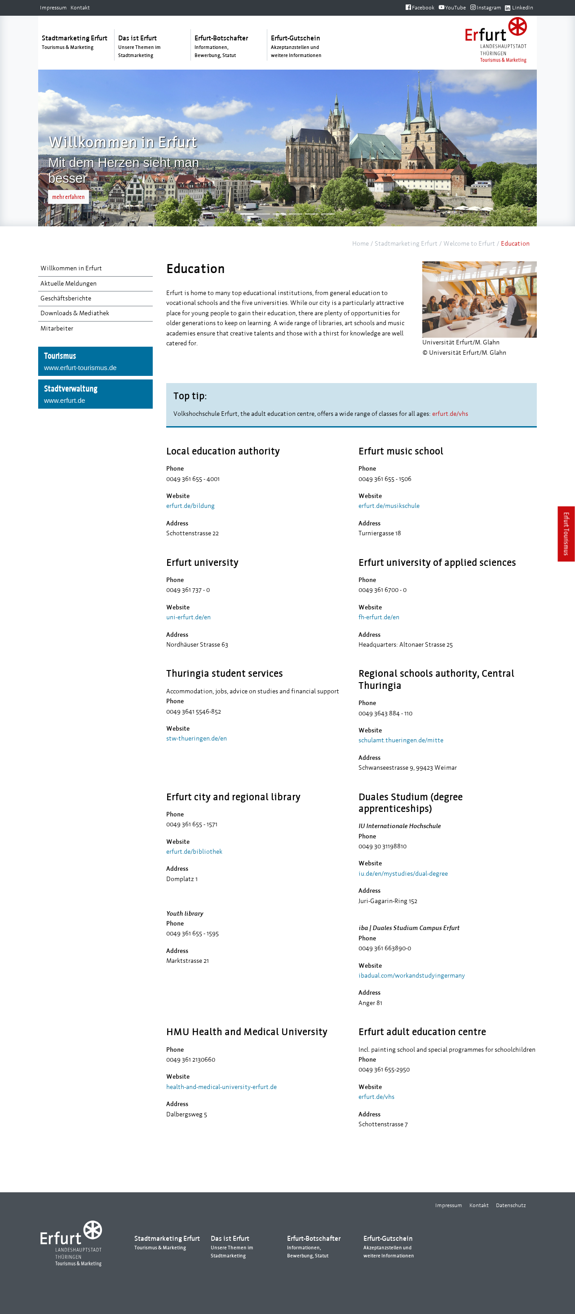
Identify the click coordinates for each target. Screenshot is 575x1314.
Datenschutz (511, 1205)
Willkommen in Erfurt (71, 268)
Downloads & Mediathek (74, 313)
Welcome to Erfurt (469, 243)
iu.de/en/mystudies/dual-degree (403, 873)
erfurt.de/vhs (450, 414)
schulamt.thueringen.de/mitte (400, 740)
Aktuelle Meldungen (68, 283)
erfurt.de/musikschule (389, 506)
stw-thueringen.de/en (196, 738)
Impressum (53, 7)
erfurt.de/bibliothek (194, 851)
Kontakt (80, 7)
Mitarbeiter (56, 328)
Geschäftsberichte (65, 298)
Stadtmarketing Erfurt (406, 243)
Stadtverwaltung (95, 395)
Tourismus (95, 362)
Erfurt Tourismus (566, 534)
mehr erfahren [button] (68, 197)
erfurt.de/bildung (190, 506)
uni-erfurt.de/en (188, 617)
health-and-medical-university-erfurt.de (221, 1087)
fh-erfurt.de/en (378, 617)
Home (360, 243)
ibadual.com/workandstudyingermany (411, 975)
